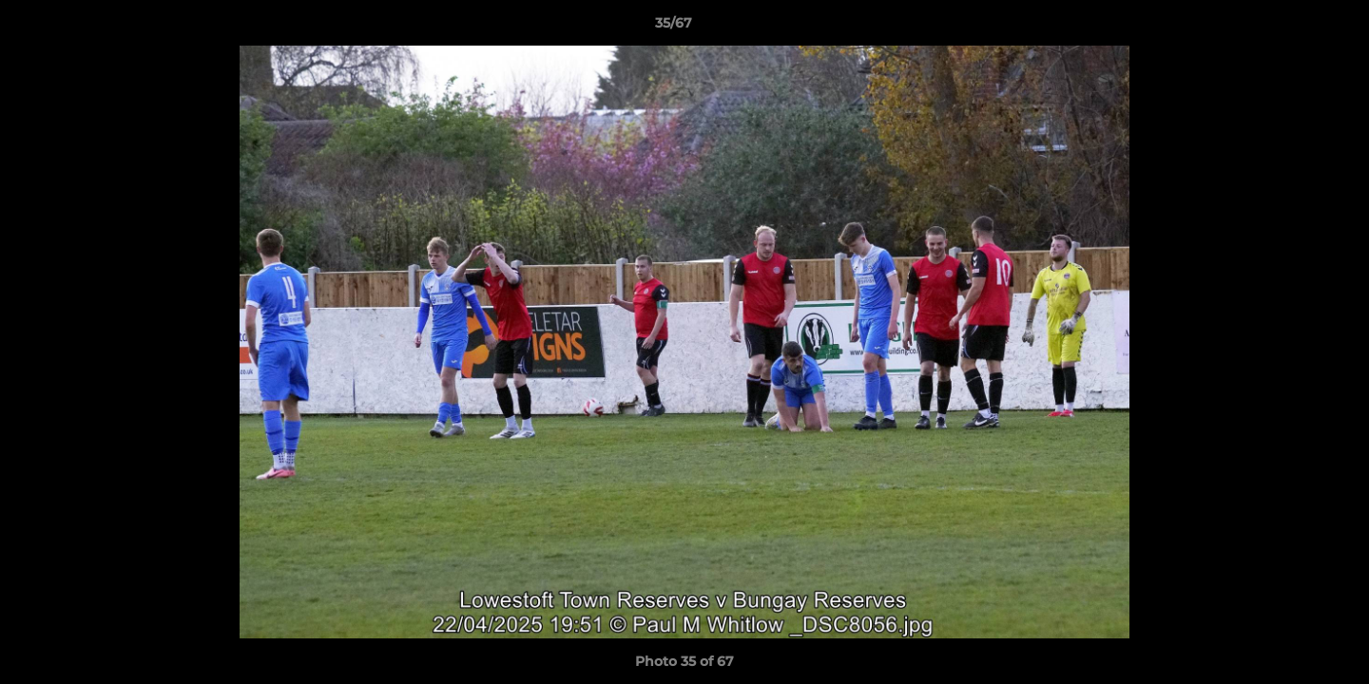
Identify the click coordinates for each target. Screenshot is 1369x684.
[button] (1289, 27)
